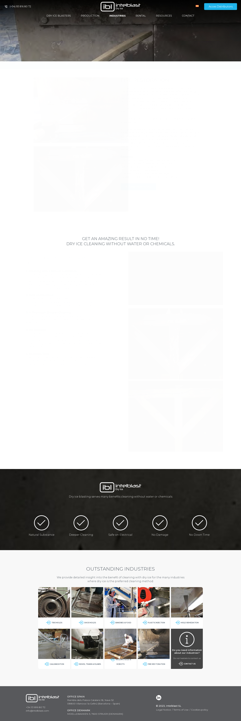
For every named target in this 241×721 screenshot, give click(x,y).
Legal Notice (163, 709)
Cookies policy (199, 709)
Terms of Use (181, 709)
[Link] (120, 6)
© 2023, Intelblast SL (168, 705)
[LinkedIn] (159, 697)
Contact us (190, 664)
